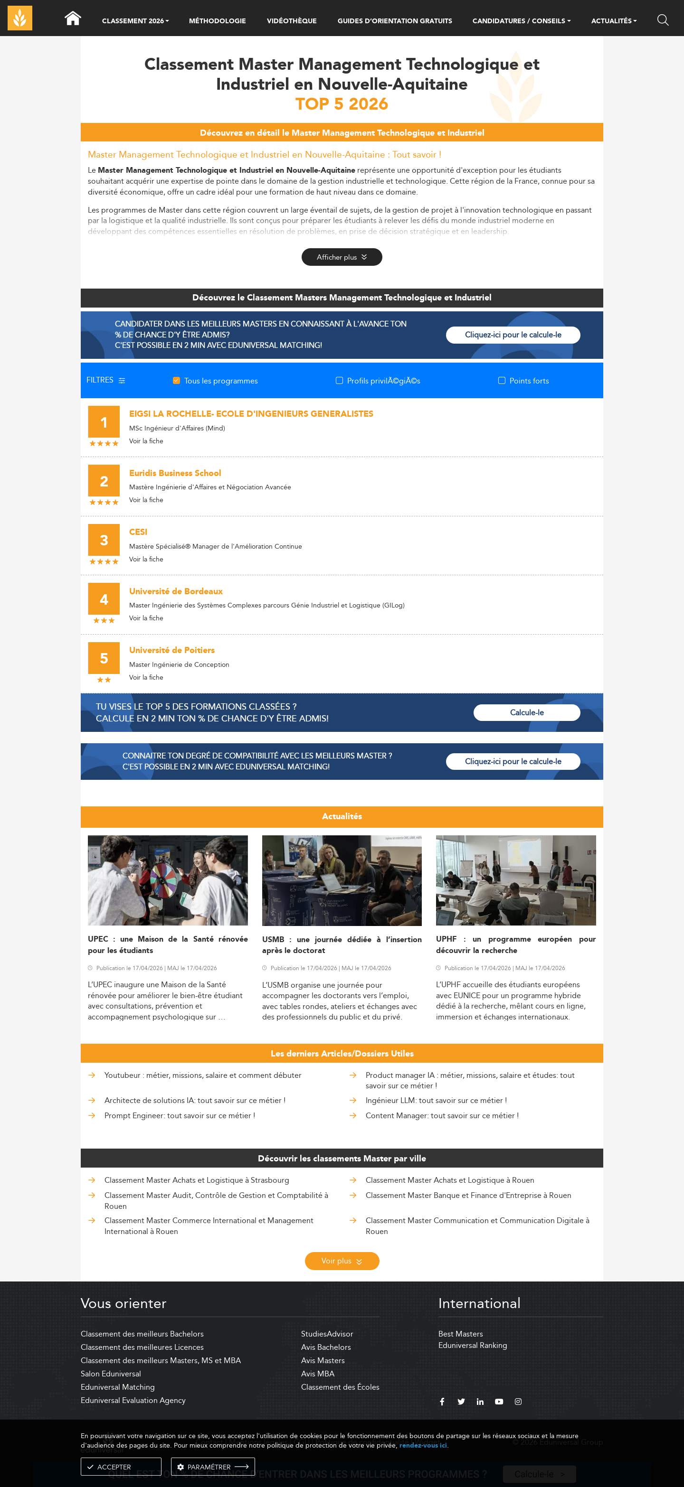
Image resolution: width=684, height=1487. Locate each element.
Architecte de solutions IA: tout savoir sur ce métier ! (194, 1100)
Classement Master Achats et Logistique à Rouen (450, 1180)
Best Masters (460, 1334)
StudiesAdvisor (327, 1334)
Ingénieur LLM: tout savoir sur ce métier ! (436, 1100)
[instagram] (518, 1403)
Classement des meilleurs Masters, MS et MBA (161, 1360)
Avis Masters (323, 1360)
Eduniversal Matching (118, 1387)
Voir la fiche (146, 441)
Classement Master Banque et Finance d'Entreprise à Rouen (468, 1195)
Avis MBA (317, 1374)
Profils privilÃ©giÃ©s (383, 380)
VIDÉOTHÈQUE (292, 21)
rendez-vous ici (423, 1445)
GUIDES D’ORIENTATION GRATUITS (395, 21)
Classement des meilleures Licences (142, 1347)
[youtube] (499, 1403)
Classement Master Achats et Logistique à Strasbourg (196, 1180)
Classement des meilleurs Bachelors (142, 1334)
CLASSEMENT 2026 (133, 22)
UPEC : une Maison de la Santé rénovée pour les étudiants (168, 945)
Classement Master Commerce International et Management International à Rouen (209, 1226)
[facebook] (442, 1403)
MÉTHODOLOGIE (217, 21)
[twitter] (461, 1403)
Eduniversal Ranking (472, 1345)
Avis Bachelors (326, 1347)
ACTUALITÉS (611, 22)
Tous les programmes (221, 380)
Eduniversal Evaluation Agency (133, 1400)
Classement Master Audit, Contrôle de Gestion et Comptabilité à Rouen (216, 1200)
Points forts (529, 380)
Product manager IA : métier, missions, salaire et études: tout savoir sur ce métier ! (470, 1080)
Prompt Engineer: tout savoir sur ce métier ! (179, 1116)
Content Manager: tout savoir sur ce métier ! (442, 1116)
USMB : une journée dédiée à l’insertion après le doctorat (342, 945)
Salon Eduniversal (111, 1374)
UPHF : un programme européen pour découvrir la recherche (516, 945)
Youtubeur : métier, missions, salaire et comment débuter (203, 1075)
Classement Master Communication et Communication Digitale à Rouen (477, 1226)
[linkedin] (480, 1403)
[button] (167, 22)
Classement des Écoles (340, 1387)
